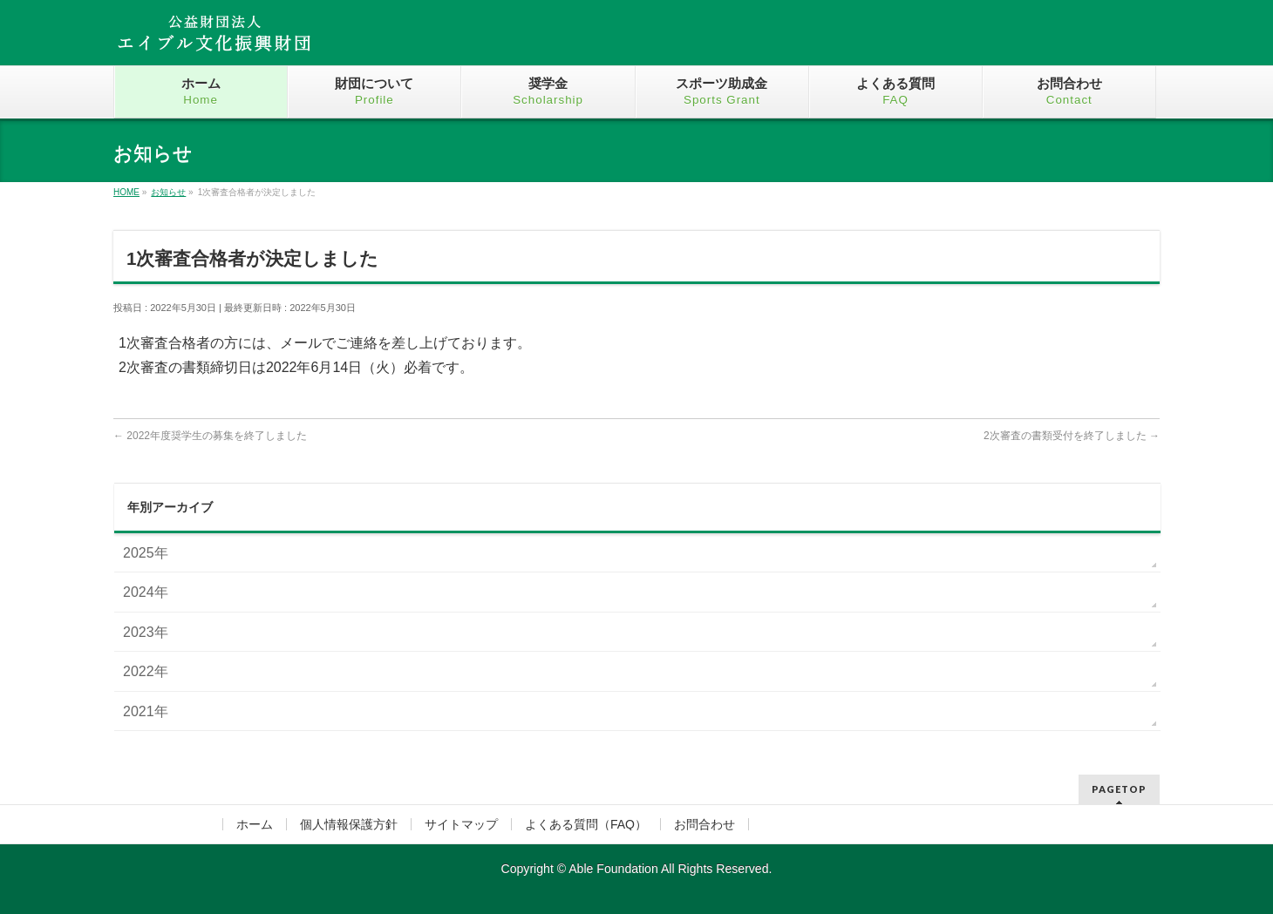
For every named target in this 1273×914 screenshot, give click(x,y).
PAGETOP (1119, 789)
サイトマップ (461, 824)
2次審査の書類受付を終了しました (1072, 436)
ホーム (254, 824)
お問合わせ (704, 824)
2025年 (145, 552)
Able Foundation (613, 869)
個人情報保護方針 (349, 824)
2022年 (145, 671)
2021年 (145, 711)
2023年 (145, 632)
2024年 (145, 592)
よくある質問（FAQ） (586, 824)
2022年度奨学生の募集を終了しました (210, 436)
